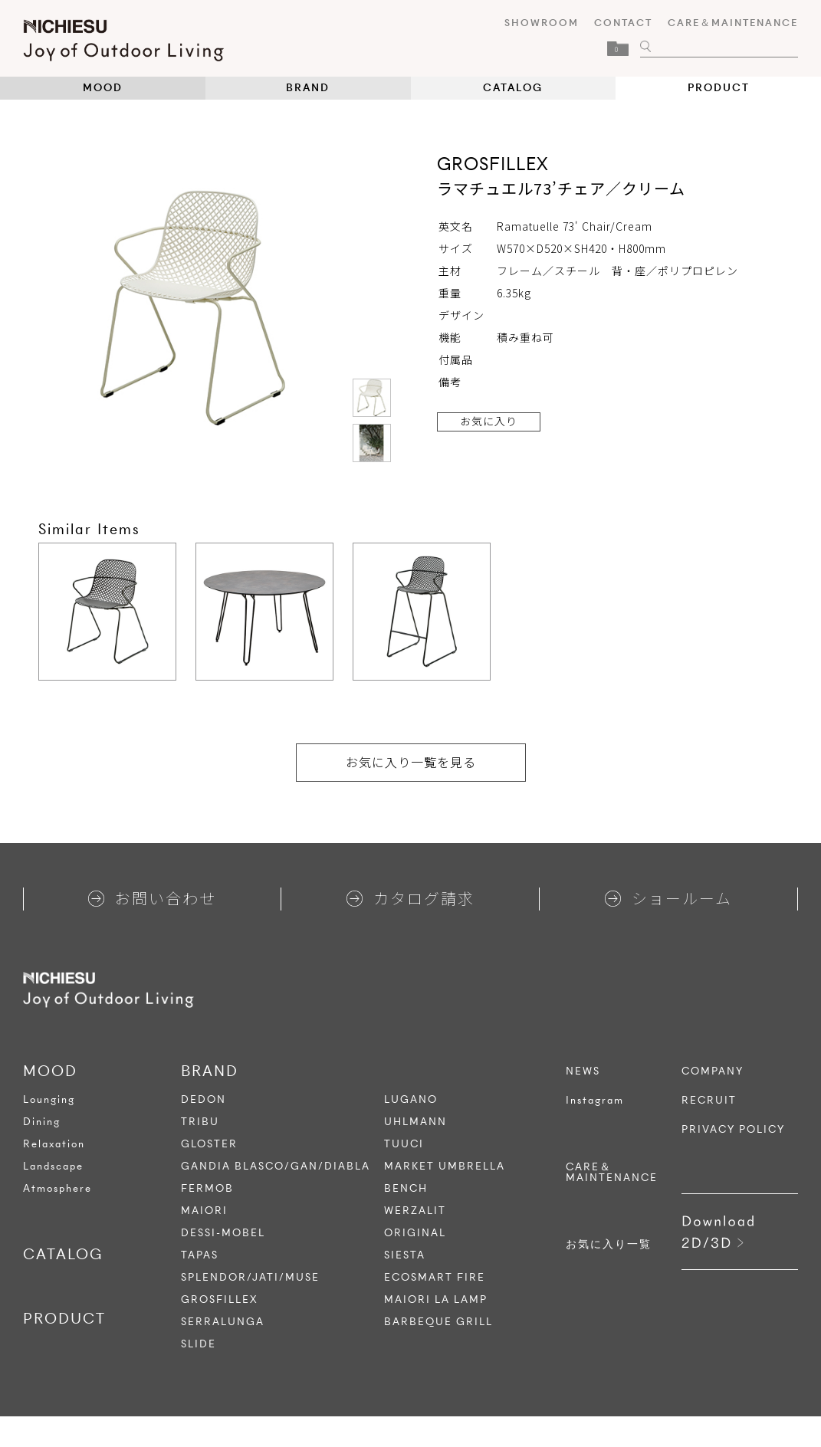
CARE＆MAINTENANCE (733, 22)
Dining (42, 1121)
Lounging (49, 1099)
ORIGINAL (415, 1233)
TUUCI (404, 1144)
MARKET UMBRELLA (444, 1166)
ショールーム (668, 898)
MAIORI (204, 1210)
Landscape (53, 1166)
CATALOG (513, 87)
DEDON (203, 1099)
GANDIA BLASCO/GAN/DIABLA (275, 1166)
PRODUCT (719, 87)
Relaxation (54, 1144)
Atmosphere (57, 1188)
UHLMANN (415, 1121)
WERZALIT (415, 1210)
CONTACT (623, 22)
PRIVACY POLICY (733, 1129)
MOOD (103, 87)
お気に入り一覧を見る (411, 762)
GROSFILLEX (219, 1299)
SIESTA (404, 1255)
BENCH (406, 1188)
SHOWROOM (541, 22)
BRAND (308, 87)
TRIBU (200, 1121)
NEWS (583, 1071)
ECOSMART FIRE (434, 1277)
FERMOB (207, 1188)
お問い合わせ (152, 898)
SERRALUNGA (222, 1321)
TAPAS (199, 1255)
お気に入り (488, 420)
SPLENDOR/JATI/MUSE (250, 1277)
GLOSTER (209, 1144)
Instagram (595, 1100)
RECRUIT (709, 1100)
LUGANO (411, 1099)
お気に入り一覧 (609, 1244)
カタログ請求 (410, 898)
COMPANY (712, 1071)
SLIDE (198, 1344)
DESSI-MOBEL (223, 1233)
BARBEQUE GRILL (438, 1321)
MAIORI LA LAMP (436, 1299)
